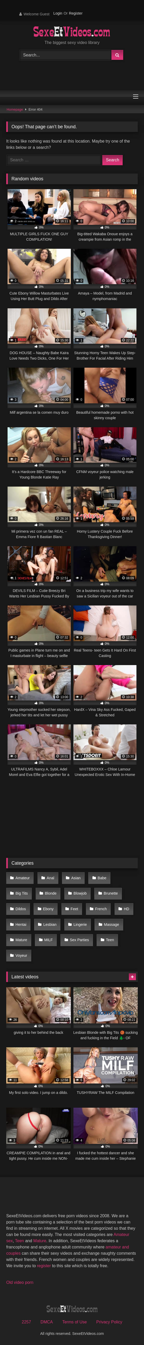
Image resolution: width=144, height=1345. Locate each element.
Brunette (111, 893)
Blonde (51, 893)
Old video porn (19, 1282)
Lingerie (80, 924)
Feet (74, 909)
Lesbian (50, 924)
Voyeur (21, 955)
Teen (110, 940)
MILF (48, 940)
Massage (111, 924)
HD (126, 909)
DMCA (47, 1322)
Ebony (48, 909)
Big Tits (22, 893)
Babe (102, 878)
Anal (50, 878)
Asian (76, 878)
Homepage (15, 109)
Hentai (21, 924)
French (101, 909)
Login (57, 13)
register (44, 1266)
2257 (26, 1322)
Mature (21, 940)
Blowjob (79, 893)
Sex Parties (79, 940)
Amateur (23, 878)
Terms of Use (74, 1322)
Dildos (21, 909)
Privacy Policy (109, 1322)
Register (76, 13)
